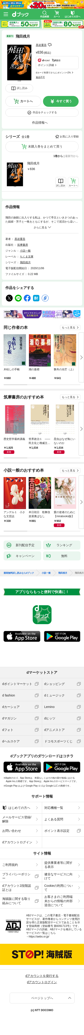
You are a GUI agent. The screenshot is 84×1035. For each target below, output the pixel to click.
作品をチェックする (45, 112)
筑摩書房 (22, 244)
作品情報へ (40, 122)
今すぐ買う (64, 101)
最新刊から (72, 156)
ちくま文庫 (26, 256)
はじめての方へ (16, 807)
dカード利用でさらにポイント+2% (53, 72)
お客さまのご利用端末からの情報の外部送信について (58, 901)
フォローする (49, 45)
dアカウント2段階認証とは (16, 888)
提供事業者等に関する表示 (58, 865)
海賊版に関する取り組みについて (16, 901)
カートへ (26, 101)
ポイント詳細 (46, 65)
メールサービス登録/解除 (16, 819)
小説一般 (25, 250)
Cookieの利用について (58, 888)
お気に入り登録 (69, 136)
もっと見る (68, 327)
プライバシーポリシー (16, 876)
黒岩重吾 (41, 45)
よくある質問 (53, 819)
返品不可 (40, 77)
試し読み (22, 88)
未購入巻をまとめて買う (45, 146)
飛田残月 (33, 163)
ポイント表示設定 (56, 831)
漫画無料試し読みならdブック (19, 573)
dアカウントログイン (17, 842)
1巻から (58, 156)
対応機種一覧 (53, 808)
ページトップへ (42, 998)
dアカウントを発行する (42, 976)
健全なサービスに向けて (58, 876)
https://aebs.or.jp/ (39, 936)
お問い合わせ (11, 831)
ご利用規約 (10, 865)
